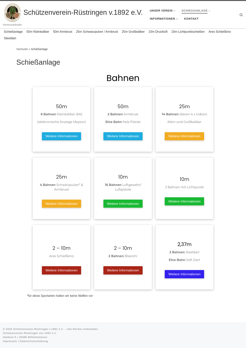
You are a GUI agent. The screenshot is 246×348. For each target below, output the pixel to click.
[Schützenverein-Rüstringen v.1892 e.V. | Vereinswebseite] (12, 12)
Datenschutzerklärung (34, 341)
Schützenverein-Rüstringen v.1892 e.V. (38, 329)
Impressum (10, 341)
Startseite (22, 49)
